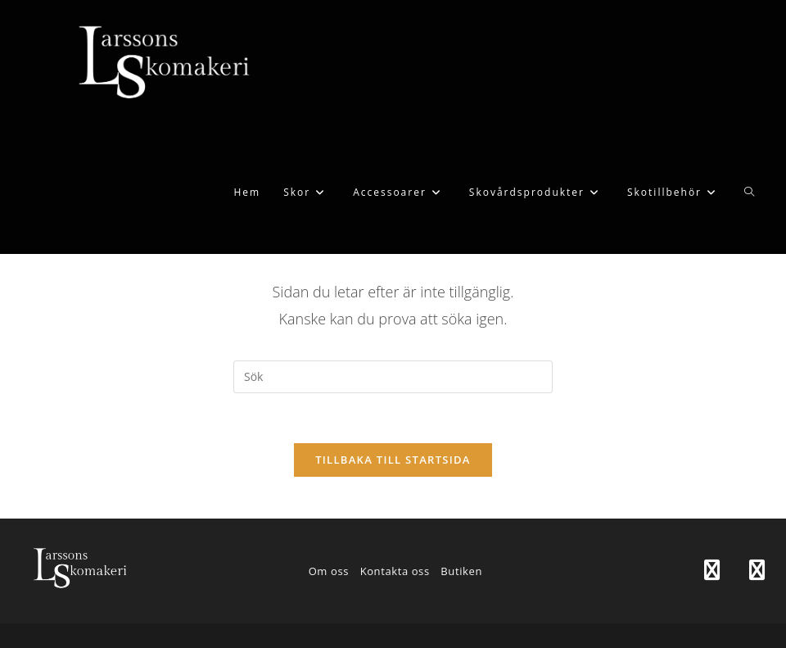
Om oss (329, 571)
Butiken (461, 571)
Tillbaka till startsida (393, 459)
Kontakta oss (395, 571)
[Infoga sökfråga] (393, 376)
